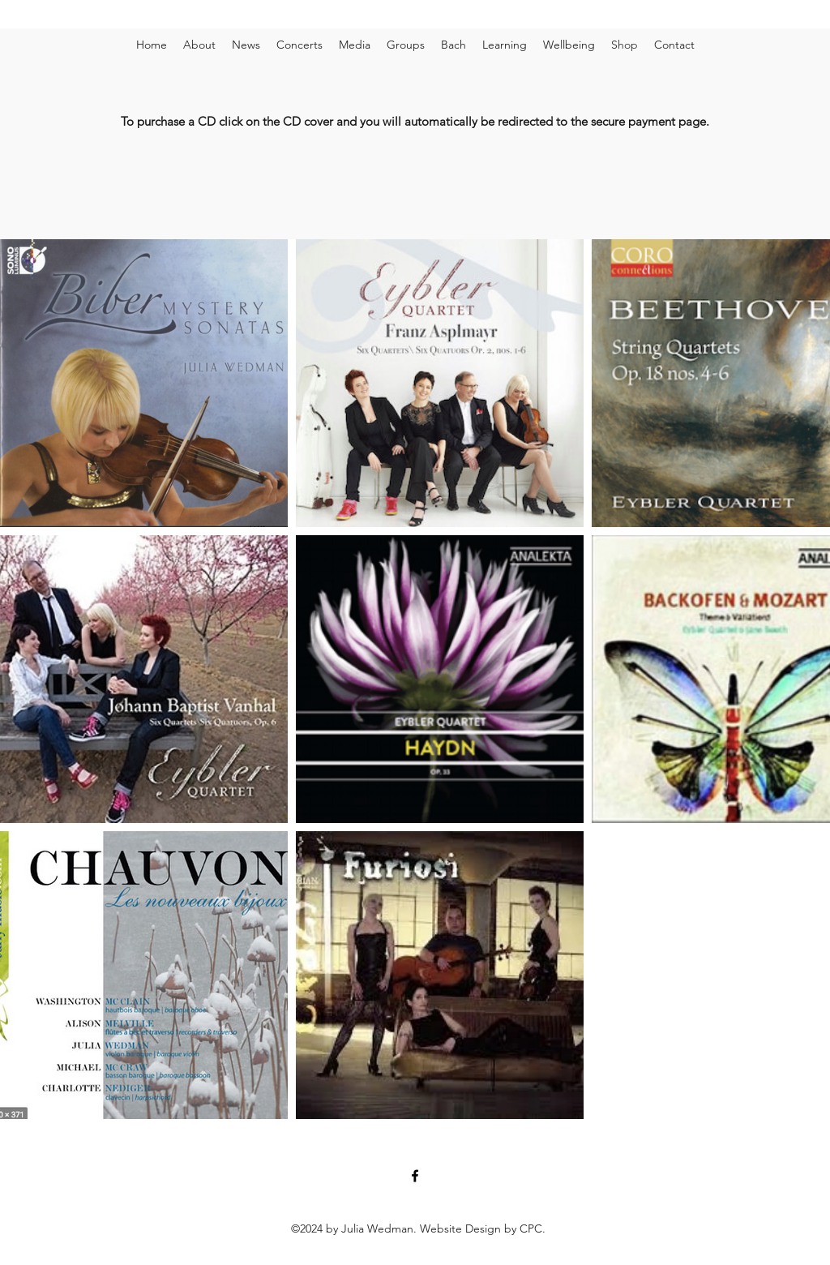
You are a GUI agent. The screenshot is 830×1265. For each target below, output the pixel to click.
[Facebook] (415, 1176)
